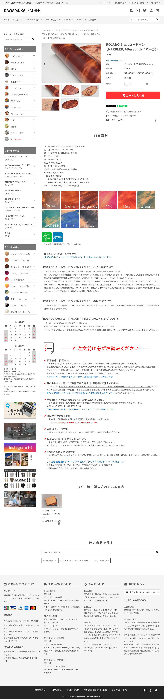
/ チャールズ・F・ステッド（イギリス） (19, 209)
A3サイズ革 (12, 101)
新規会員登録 (121, 3)
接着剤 (11, 126)
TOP (44, 30)
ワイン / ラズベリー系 (56, 38)
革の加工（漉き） (14, 75)
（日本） (8, 234)
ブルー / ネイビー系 (16, 299)
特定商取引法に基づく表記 (95, 690)
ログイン (106, 3)
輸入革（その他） (14, 62)
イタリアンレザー (54, 30)
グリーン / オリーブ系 (16, 292)
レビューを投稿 (114, 119)
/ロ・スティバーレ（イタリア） (17, 158)
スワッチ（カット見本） (16, 94)
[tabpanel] (71, 63)
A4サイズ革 (12, 107)
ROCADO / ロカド (55, 34)
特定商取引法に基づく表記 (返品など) (124, 111)
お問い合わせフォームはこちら (140, 592)
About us (68, 19)
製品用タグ (12, 81)
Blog (79, 19)
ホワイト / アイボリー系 (17, 311)
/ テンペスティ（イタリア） (16, 183)
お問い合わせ (154, 3)
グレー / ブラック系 (16, 305)
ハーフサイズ (13, 88)
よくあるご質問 (138, 3)
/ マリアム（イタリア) (13, 192)
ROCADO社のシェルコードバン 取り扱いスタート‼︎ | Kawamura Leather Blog (78, 257)
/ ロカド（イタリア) (12, 200)
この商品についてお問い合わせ (121, 115)
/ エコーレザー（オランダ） (18, 226)
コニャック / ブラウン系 (17, 260)
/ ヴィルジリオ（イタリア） (18, 175)
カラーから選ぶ (52, 19)
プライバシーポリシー (121, 690)
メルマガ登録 (90, 19)
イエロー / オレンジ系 (17, 286)
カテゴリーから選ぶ (12, 19)
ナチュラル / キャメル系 (17, 254)
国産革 (11, 69)
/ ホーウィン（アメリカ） (15, 217)
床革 (10, 120)
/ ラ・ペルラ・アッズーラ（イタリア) (18, 166)
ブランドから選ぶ (33, 19)
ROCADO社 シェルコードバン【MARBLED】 (80, 30)
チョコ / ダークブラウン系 (18, 267)
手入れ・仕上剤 (14, 133)
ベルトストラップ (14, 113)
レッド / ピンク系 (14, 279)
